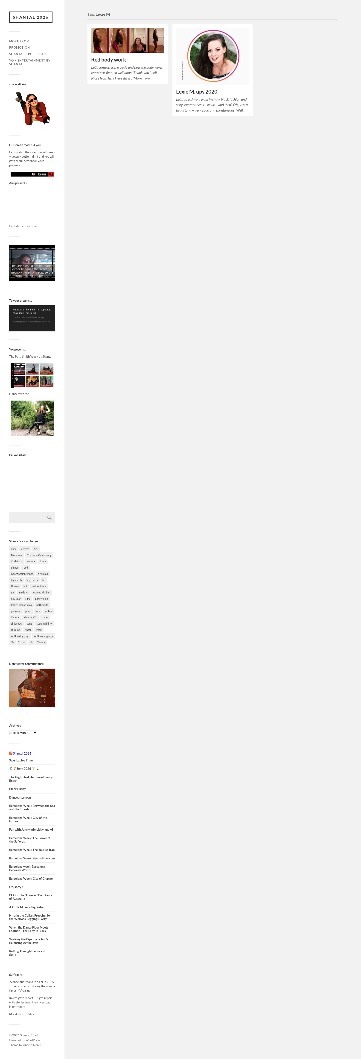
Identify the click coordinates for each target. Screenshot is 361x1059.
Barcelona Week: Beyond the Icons (32, 858)
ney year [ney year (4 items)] (16, 598)
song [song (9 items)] (29, 623)
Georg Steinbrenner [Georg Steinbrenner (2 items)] (22, 573)
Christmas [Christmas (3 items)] (17, 561)
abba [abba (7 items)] (14, 548)
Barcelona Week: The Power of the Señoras (29, 839)
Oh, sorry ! (16, 887)
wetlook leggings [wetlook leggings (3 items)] (43, 635)
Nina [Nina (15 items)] (28, 598)
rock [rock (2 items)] (37, 611)
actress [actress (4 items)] (25, 548)
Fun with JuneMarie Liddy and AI (31, 829)
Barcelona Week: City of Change (31, 878)
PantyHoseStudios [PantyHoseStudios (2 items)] (21, 604)
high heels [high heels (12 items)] (32, 579)
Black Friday (17, 789)
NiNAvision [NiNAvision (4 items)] (41, 598)
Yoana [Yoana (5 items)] (21, 642)
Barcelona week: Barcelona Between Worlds (27, 868)
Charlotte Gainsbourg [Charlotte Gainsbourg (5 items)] (39, 555)
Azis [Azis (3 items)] (36, 548)
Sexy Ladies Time (21, 760)
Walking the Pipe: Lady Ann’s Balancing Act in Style (28, 941)
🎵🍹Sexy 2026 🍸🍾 (24, 768)
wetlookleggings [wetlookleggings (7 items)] (20, 635)
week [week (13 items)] (39, 629)
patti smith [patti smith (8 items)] (42, 604)
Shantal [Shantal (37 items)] (15, 617)
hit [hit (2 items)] (43, 579)
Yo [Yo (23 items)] (12, 642)
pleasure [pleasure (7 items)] (16, 611)
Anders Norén (32, 1045)
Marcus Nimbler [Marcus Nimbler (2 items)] (41, 592)
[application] (32, 318)
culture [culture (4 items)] (31, 561)
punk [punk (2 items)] (28, 611)
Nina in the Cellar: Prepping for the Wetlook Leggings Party (30, 917)
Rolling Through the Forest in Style (28, 953)
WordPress (33, 1040)
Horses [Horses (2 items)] (15, 586)
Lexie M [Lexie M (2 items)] (23, 592)
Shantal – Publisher (27, 54)
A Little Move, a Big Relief (27, 907)
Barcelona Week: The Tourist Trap (32, 850)
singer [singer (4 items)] (45, 617)
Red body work (108, 59)
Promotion (19, 47)
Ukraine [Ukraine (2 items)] (15, 629)
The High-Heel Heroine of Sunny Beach (31, 779)
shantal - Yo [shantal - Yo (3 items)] (30, 617)
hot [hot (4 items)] (25, 586)
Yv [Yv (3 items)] (31, 642)
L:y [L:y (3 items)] (13, 592)
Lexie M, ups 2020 (196, 91)
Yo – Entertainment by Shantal (30, 62)
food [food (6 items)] (25, 567)
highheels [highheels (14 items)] (16, 579)
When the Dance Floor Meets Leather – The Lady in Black (28, 929)
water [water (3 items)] (28, 629)
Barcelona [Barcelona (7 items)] (16, 555)
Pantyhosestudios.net (23, 226)
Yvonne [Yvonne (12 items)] (41, 642)
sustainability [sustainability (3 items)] (44, 623)
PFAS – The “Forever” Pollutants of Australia (30, 897)
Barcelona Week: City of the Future (28, 819)
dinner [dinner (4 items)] (14, 567)
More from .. (20, 41)
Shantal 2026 (31, 17)
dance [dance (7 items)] (43, 561)
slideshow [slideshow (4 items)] (16, 623)
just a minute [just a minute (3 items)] (39, 586)
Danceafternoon (20, 797)
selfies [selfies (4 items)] (48, 611)
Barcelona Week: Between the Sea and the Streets (32, 807)
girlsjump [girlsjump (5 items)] (43, 573)
